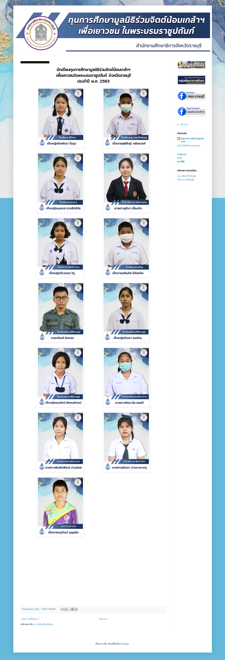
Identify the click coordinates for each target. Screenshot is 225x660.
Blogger (125, 644)
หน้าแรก (103, 619)
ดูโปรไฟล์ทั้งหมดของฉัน (188, 145)
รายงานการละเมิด (181, 158)
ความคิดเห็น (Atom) (43, 624)
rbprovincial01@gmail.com (192, 140)
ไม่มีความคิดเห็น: (49, 609)
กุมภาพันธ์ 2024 (184, 176)
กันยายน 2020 (184, 179)
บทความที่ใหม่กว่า (30, 619)
